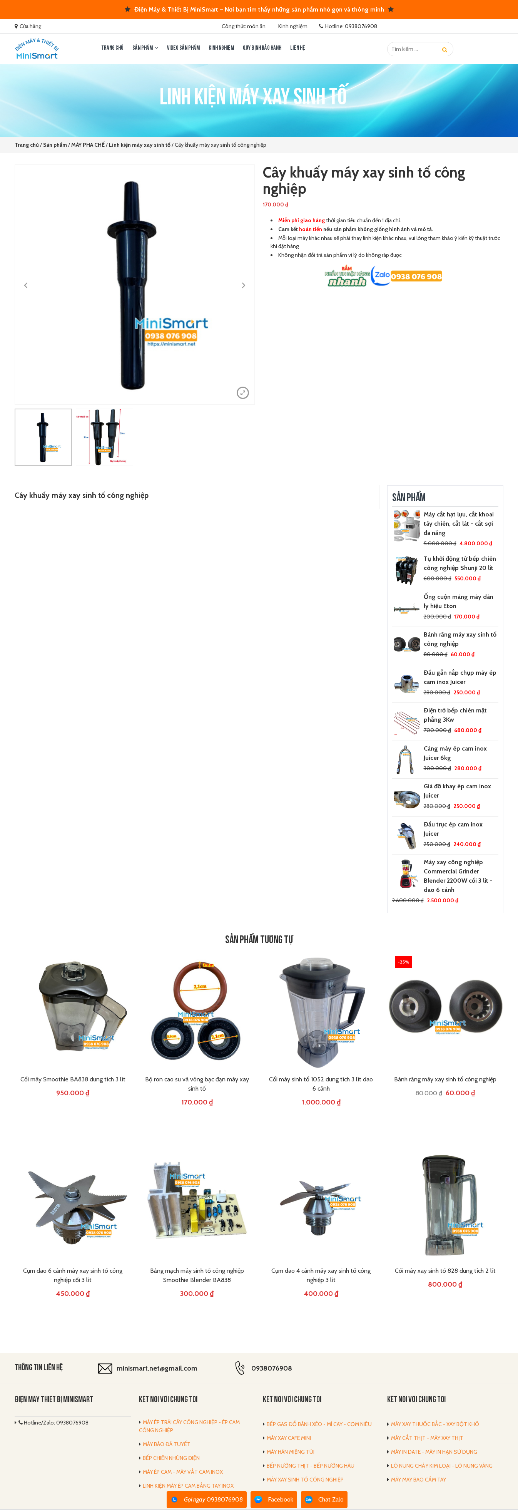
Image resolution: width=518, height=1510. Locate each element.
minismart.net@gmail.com (157, 1368)
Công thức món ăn (244, 26)
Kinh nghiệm (292, 26)
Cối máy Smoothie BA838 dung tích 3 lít (72, 1079)
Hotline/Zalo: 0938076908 (53, 1423)
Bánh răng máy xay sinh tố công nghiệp (445, 1079)
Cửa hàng (30, 26)
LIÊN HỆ (297, 48)
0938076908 (271, 1368)
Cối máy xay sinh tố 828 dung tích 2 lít (445, 1271)
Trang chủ (112, 48)
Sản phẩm (142, 48)
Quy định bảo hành (262, 48)
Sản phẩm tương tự (259, 940)
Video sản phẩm (183, 48)
